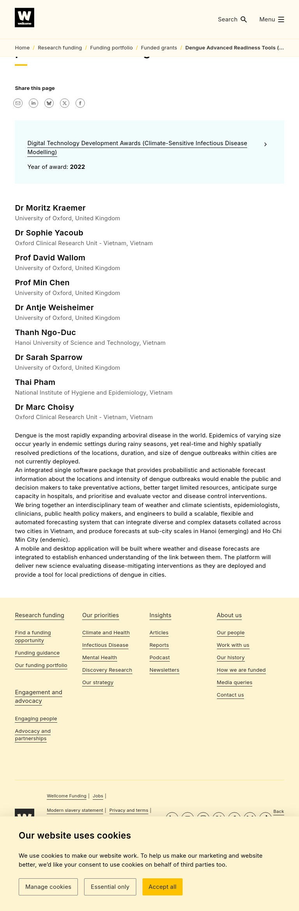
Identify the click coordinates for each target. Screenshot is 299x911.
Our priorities (100, 669)
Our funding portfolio (41, 719)
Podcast (160, 711)
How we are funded (241, 724)
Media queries (235, 736)
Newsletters (164, 724)
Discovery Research (107, 724)
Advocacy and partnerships (33, 789)
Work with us (233, 699)
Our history (231, 711)
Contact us (230, 749)
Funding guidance (37, 707)
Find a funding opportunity (33, 691)
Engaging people (36, 772)
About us (229, 669)
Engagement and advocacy (38, 750)
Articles (159, 687)
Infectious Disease (105, 699)
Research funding (39, 669)
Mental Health (99, 711)
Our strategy (97, 736)
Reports (159, 699)
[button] (233, 20)
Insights (160, 669)
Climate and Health (106, 687)
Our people (231, 687)
